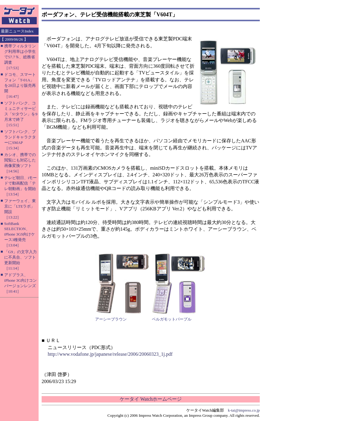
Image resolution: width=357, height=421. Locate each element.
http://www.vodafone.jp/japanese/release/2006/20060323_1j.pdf (110, 354)
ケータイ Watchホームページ (151, 399)
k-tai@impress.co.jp (244, 410)
